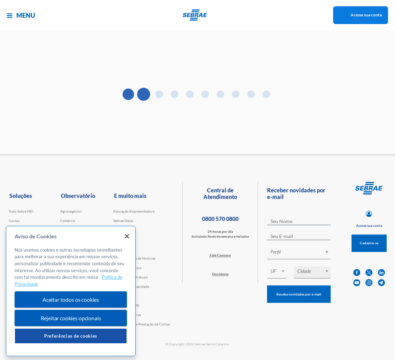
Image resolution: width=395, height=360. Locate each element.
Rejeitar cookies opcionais (71, 318)
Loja (116, 239)
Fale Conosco (220, 255)
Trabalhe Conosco (127, 268)
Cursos (14, 221)
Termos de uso (124, 296)
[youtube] (356, 282)
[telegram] (381, 282)
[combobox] (299, 253)
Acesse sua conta (366, 14)
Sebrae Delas (123, 221)
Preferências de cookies (70, 336)
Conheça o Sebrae (127, 315)
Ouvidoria (220, 274)
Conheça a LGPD (126, 305)
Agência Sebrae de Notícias (134, 258)
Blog (116, 249)
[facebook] (356, 272)
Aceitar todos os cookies (70, 299)
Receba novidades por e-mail (298, 294)
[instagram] (368, 282)
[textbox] (302, 252)
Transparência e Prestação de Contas (141, 324)
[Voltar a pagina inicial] (197, 15)
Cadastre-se (369, 243)
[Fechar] (127, 236)
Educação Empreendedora (133, 211)
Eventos (119, 230)
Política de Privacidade (131, 286)
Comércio (67, 221)
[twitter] (368, 272)
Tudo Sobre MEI (21, 211)
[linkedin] (381, 272)
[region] (71, 291)
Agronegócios (71, 211)
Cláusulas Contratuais (130, 277)
